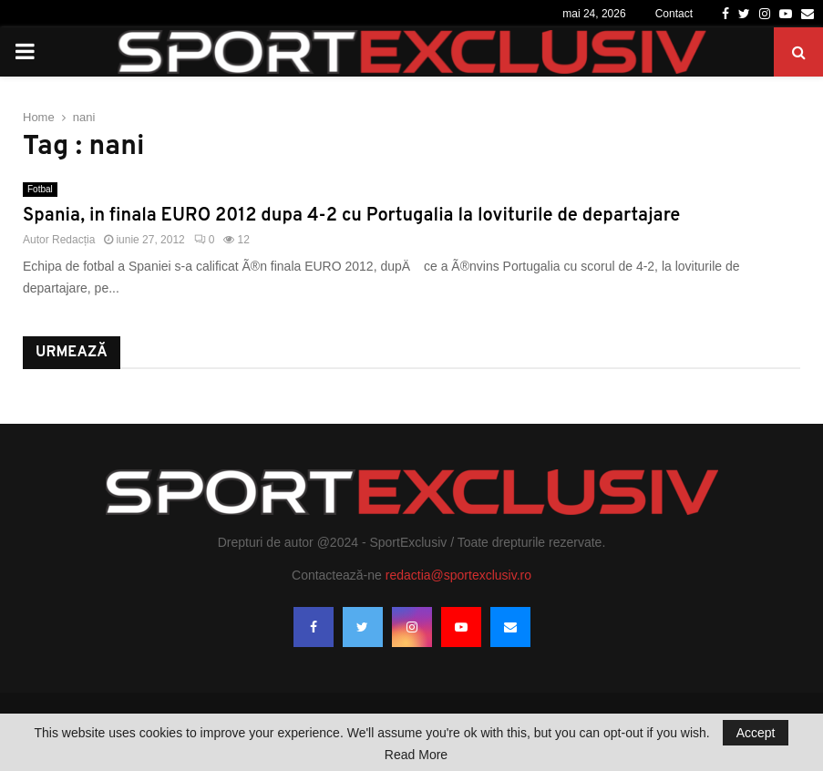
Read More (416, 754)
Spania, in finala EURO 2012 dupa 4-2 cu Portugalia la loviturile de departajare (351, 216)
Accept (756, 732)
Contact (674, 13)
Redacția (73, 239)
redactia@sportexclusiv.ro (458, 575)
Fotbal (40, 189)
